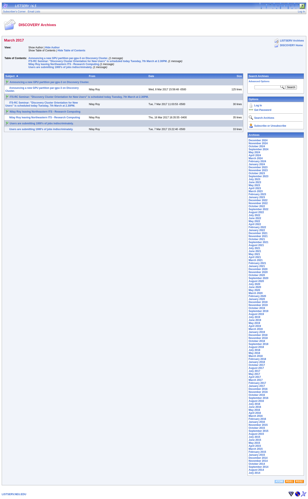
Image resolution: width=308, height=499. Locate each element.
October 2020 (257, 275)
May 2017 (254, 374)
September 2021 (258, 242)
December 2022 (258, 200)
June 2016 (255, 406)
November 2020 (258, 272)
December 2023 (258, 167)
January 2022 (257, 230)
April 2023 (255, 188)
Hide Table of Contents (71, 50)
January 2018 (257, 362)
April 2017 (255, 377)
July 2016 (254, 403)
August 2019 (256, 314)
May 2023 (254, 185)
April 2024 (255, 155)
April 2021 (255, 257)
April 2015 (255, 445)
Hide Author (52, 47)
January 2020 (257, 299)
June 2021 (255, 251)
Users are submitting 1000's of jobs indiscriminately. (60, 67)
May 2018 (254, 353)
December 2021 (258, 233)
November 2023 (258, 170)
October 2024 (257, 146)
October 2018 (257, 341)
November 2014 (258, 460)
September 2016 (258, 398)
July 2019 (254, 317)
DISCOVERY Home (291, 45)
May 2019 (254, 323)
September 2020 (258, 278)
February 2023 (257, 194)
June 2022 (255, 218)
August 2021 (256, 245)
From (92, 76)
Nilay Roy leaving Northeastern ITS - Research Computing (63, 64)
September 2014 (258, 466)
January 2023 (257, 197)
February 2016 (257, 418)
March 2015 (256, 448)
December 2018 (258, 335)
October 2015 (257, 427)
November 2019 (258, 305)
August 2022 (256, 212)
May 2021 (254, 254)
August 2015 (256, 433)
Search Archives (259, 76)
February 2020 (257, 296)
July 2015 (254, 436)
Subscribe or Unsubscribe (270, 125)
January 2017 (257, 386)
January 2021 (257, 266)
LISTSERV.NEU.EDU (14, 494)
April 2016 (255, 412)
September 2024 (258, 149)
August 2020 (256, 281)
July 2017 (254, 371)
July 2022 (254, 215)
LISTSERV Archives (292, 40)
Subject (10, 76)
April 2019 (255, 326)
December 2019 (258, 302)
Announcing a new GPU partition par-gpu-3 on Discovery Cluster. (68, 58)
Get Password (262, 109)
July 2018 (254, 350)
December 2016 (258, 389)
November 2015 (258, 424)
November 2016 (258, 392)
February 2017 (257, 383)
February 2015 (257, 451)
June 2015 (255, 439)
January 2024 (257, 164)
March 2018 (256, 356)
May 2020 (254, 290)
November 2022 (258, 203)
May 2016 (254, 409)
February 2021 (257, 263)
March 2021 (256, 260)
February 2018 (257, 359)
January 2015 (257, 454)
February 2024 (257, 161)
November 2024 (258, 143)
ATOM (279, 481)
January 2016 (257, 421)
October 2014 (257, 463)
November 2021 (258, 236)
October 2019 (257, 308)
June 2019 (255, 320)
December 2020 (258, 269)
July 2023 (254, 179)
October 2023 (257, 173)
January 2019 (257, 332)
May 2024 (254, 152)
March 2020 (256, 293)
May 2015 (254, 442)
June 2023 (255, 182)
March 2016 (256, 415)
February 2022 (257, 227)
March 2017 (256, 380)
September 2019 (258, 311)
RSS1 (289, 481)
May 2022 (254, 221)
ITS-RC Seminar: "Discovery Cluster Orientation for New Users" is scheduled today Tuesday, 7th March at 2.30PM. (97, 61)
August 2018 (256, 347)
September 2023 (258, 176)
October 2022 (257, 206)
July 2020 (254, 284)
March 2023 (256, 191)
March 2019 (256, 329)
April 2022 (255, 224)
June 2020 (255, 287)
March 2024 (256, 158)
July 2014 (254, 472)
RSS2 (299, 481)
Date (151, 76)
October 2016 (257, 395)
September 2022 (258, 209)
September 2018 (258, 344)
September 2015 (258, 430)
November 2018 (258, 338)
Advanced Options (259, 81)
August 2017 (256, 368)
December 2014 (258, 457)
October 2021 (257, 239)
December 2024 (258, 140)
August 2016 (256, 400)
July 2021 (254, 248)
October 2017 (257, 365)
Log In (258, 105)
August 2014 (256, 469)
